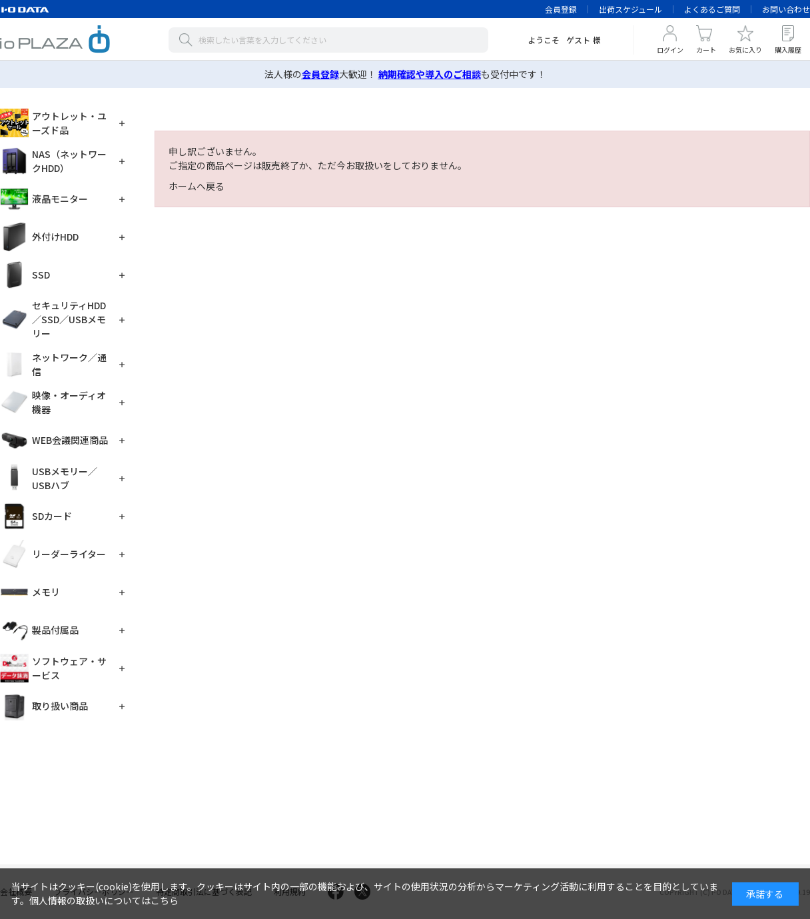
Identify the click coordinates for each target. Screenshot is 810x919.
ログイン (670, 50)
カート (706, 50)
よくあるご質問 (712, 9)
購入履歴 (788, 50)
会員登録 (561, 9)
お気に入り (745, 50)
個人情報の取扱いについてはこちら (104, 900)
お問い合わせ (786, 9)
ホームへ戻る (196, 186)
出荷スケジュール (630, 9)
